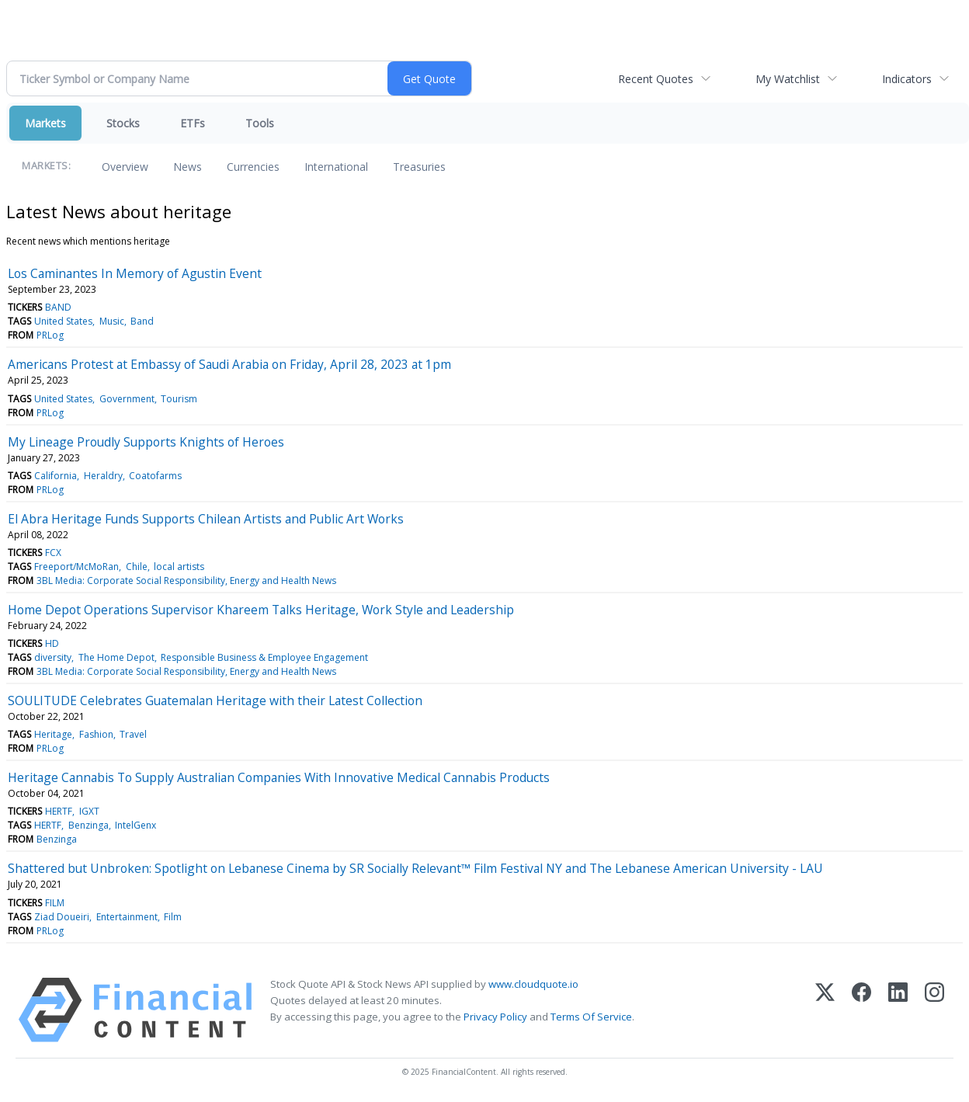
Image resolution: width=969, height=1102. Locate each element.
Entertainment (127, 916)
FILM (54, 902)
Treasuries (419, 166)
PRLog (50, 335)
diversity (52, 657)
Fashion (96, 734)
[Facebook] (861, 1010)
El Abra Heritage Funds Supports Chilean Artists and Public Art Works (206, 518)
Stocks (123, 123)
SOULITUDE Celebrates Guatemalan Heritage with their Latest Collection (215, 700)
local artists (179, 566)
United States (63, 321)
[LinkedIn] (898, 1010)
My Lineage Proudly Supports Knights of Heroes (146, 441)
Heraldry (103, 475)
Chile (137, 566)
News (187, 166)
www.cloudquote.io (533, 984)
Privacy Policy (495, 1017)
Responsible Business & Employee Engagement (264, 657)
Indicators (907, 78)
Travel (133, 734)
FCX (53, 552)
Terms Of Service (591, 1017)
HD (52, 643)
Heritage (53, 734)
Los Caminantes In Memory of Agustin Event (135, 273)
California (55, 475)
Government (127, 398)
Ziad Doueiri (61, 916)
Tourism (179, 398)
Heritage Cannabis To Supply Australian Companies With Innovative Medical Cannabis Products (279, 777)
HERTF (58, 811)
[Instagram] (934, 1010)
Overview (125, 166)
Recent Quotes (655, 78)
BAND (58, 307)
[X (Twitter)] (825, 1010)
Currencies (253, 166)
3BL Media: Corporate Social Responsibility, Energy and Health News (186, 580)
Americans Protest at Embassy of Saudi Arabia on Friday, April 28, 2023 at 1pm (229, 364)
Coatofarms (155, 475)
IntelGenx (135, 825)
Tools (259, 123)
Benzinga (88, 825)
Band (142, 321)
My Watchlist (787, 78)
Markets (45, 123)
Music (111, 321)
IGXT (89, 811)
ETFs (192, 123)
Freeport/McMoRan (76, 566)
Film (173, 916)
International (336, 166)
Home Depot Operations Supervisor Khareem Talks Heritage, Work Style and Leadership (261, 609)
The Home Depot (116, 657)
